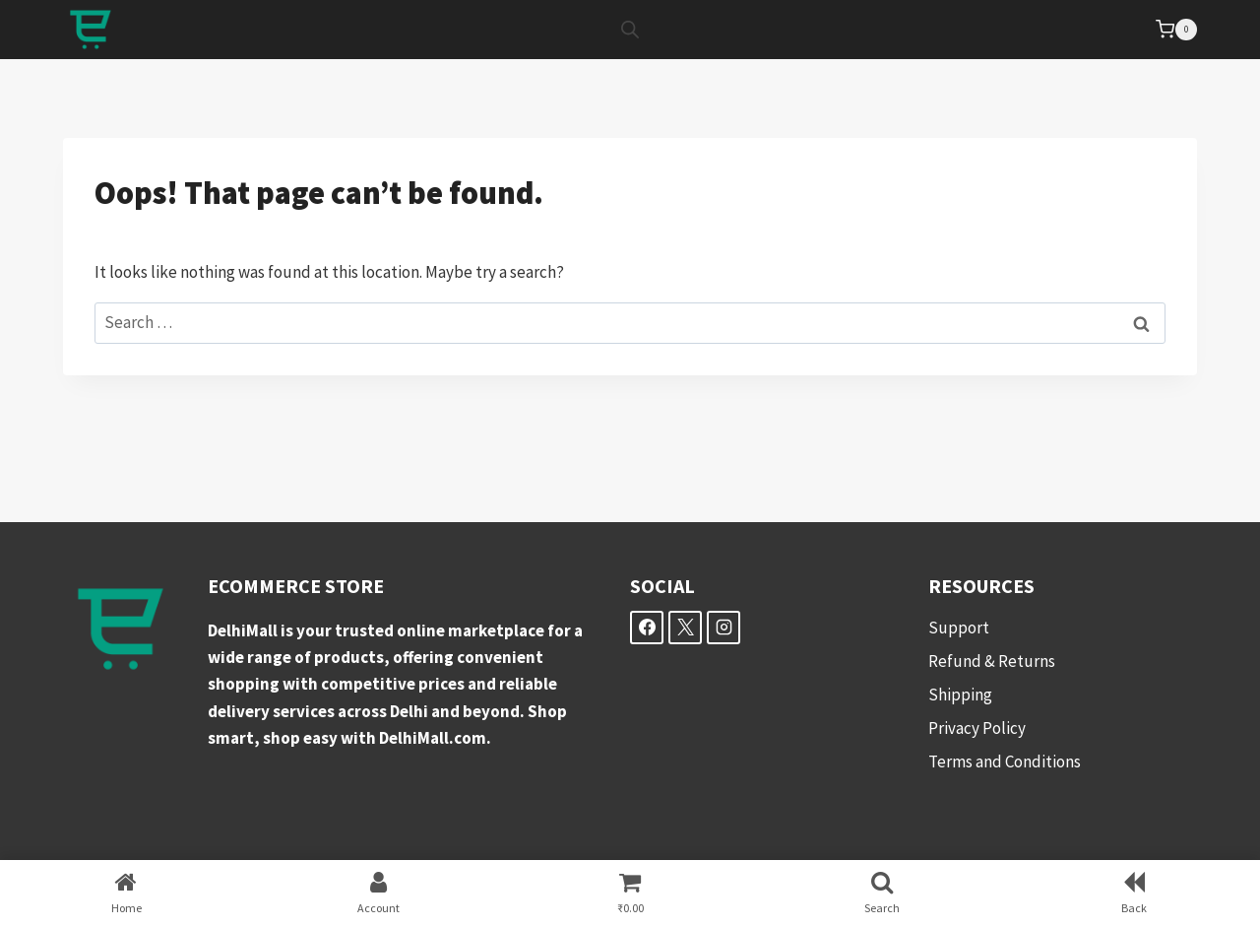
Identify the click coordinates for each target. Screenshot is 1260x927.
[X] (685, 627)
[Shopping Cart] (1176, 29)
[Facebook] (646, 627)
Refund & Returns (991, 661)
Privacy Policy (977, 728)
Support (958, 627)
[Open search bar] (630, 29)
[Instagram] (723, 627)
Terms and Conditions (1004, 761)
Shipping (960, 694)
